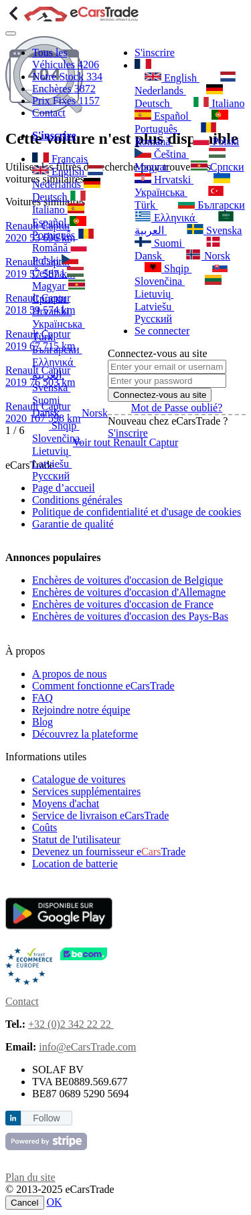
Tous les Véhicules (65, 58)
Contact (49, 112)
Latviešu (172, 300)
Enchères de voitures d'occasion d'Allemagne (129, 592)
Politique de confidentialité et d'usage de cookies (136, 512)
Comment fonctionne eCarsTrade (103, 685)
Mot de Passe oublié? (176, 407)
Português (181, 122)
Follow (46, 1118)
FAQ (42, 697)
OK (54, 1202)
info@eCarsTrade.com (87, 1047)
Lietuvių (178, 287)
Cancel (25, 1203)
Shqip (55, 425)
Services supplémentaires (86, 791)
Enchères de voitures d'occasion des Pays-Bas (130, 616)
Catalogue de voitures (79, 779)
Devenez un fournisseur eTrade (108, 851)
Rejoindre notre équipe (81, 709)
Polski (216, 141)
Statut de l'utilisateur (76, 839)
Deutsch (179, 96)
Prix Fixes (66, 100)
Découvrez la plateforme (85, 734)
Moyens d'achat (65, 803)
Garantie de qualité (73, 524)
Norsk (85, 413)
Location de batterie (75, 863)
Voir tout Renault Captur (125, 442)
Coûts (44, 827)
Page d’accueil (63, 487)
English (59, 171)
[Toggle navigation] (10, 33)
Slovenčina (181, 274)
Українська (182, 185)
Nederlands (185, 84)
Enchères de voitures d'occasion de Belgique (127, 580)
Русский (60, 469)
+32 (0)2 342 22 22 (71, 1024)
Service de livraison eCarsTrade (100, 815)
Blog (42, 722)
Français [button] (60, 158)
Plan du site (30, 1177)
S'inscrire (155, 52)
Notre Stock (67, 76)
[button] (143, 65)
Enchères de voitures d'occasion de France (123, 604)
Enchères (64, 88)
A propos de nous (69, 673)
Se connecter (162, 330)
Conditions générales (77, 500)
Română (176, 134)
